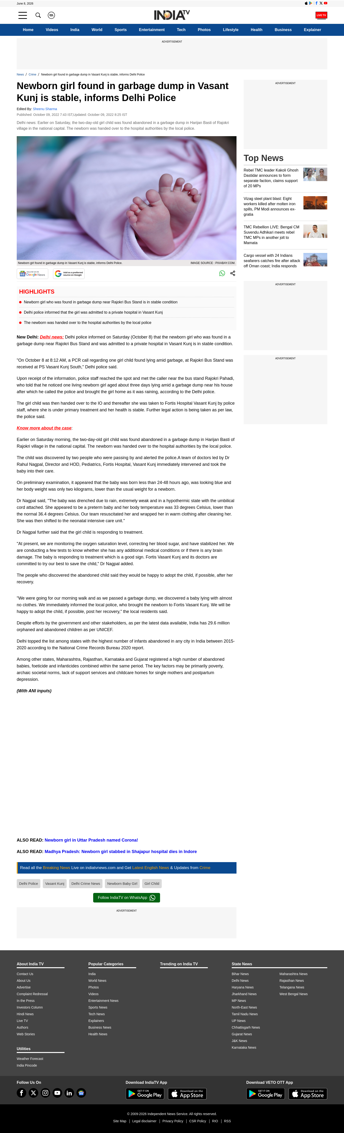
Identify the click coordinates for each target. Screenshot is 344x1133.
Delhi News (240, 981)
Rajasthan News (292, 981)
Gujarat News (242, 1034)
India (74, 30)
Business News (99, 1027)
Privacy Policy (172, 1121)
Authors (22, 1027)
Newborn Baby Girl (122, 883)
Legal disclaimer (144, 1121)
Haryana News (243, 987)
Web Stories (26, 1034)
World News (97, 981)
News (20, 74)
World (96, 30)
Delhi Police (28, 883)
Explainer (312, 30)
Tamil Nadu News (245, 1014)
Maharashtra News (294, 974)
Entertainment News (103, 1001)
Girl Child (152, 883)
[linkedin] (69, 1093)
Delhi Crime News (85, 883)
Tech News (96, 1014)
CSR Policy (197, 1121)
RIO (215, 1121)
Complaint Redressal (32, 994)
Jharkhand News (244, 994)
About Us (24, 981)
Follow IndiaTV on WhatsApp (126, 898)
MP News (239, 1001)
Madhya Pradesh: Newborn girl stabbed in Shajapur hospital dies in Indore (121, 851)
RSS (227, 1121)
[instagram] (45, 1093)
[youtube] (57, 1093)
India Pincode (27, 1065)
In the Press (26, 1001)
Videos (52, 30)
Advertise (24, 987)
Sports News (97, 1007)
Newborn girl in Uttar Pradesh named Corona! (91, 840)
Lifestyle (231, 30)
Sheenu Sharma (45, 109)
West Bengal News (294, 994)
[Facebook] (21, 1093)
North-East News (244, 1007)
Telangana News (292, 987)
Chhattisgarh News (246, 1027)
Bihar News (240, 974)
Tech (181, 30)
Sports (121, 30)
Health (257, 30)
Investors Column (30, 1007)
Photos (204, 30)
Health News (97, 1034)
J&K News (239, 1041)
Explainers (96, 1021)
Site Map (119, 1121)
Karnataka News (244, 1047)
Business (283, 30)
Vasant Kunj (54, 883)
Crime (32, 74)
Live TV (22, 1021)
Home (28, 30)
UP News (239, 1021)
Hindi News (25, 1014)
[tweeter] (33, 1093)
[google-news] (81, 1093)
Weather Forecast (30, 1059)
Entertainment (152, 30)
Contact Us (25, 974)
